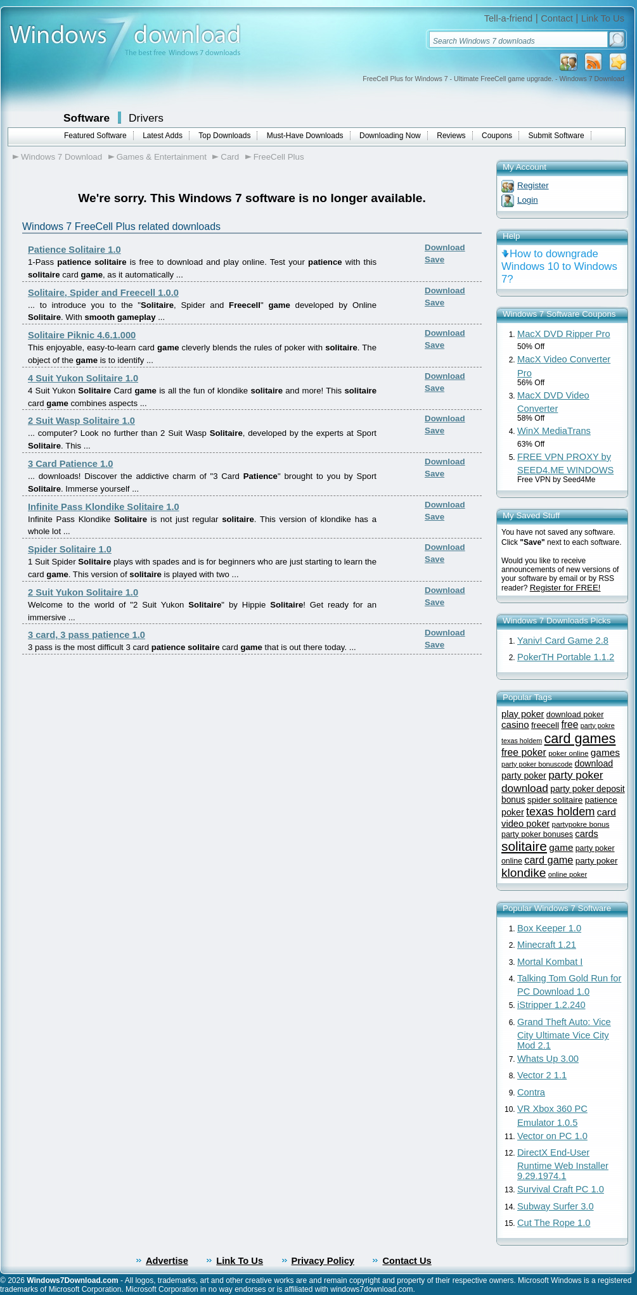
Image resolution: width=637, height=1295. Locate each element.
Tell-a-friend (508, 18)
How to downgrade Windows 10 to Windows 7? (559, 266)
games (605, 752)
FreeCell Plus (279, 157)
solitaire (524, 846)
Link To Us (602, 18)
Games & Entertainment (162, 157)
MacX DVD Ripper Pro (563, 334)
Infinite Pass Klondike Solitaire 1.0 (103, 507)
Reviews (451, 135)
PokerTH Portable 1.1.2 (565, 657)
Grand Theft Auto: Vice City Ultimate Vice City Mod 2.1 (564, 1033)
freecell (545, 725)
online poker (567, 874)
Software (86, 118)
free (569, 724)
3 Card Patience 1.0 (70, 464)
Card (230, 157)
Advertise (167, 1261)
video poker (525, 824)
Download (445, 247)
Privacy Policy (323, 1261)
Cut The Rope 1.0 (553, 1223)
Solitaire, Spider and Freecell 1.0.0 (103, 293)
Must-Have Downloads (305, 135)
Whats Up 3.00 (548, 1059)
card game (548, 859)
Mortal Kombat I (549, 962)
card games (580, 738)
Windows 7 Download (61, 157)
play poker (522, 714)
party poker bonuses (537, 834)
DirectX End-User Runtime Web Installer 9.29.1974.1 (562, 1164)
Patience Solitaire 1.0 (74, 250)
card (606, 812)
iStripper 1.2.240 (551, 1005)
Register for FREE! (565, 587)
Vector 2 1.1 (542, 1075)
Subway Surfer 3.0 (555, 1206)
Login (527, 200)
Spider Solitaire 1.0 (70, 549)
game (561, 847)
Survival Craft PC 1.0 (560, 1189)
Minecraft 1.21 (546, 945)
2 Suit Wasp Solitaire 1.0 (81, 421)
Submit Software (556, 135)
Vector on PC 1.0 (552, 1136)
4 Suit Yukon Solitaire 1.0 (83, 378)
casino (515, 724)
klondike (523, 872)
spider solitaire (554, 800)
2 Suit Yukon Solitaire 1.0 (83, 592)
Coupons (497, 135)
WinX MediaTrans (554, 431)
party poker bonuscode (536, 764)
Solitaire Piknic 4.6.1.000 (82, 335)
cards (586, 834)
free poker (523, 752)
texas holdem (560, 811)
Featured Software (95, 135)
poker (512, 812)
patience (601, 800)
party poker (597, 860)
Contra (531, 1092)
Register (533, 185)
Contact (557, 18)
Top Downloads (224, 135)
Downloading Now (390, 135)
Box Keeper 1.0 (549, 928)
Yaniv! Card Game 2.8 (562, 640)
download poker (575, 714)
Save (434, 259)
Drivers (146, 118)
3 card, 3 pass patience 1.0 (86, 635)
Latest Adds (163, 135)
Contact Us (406, 1261)
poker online (568, 753)
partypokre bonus (581, 824)
